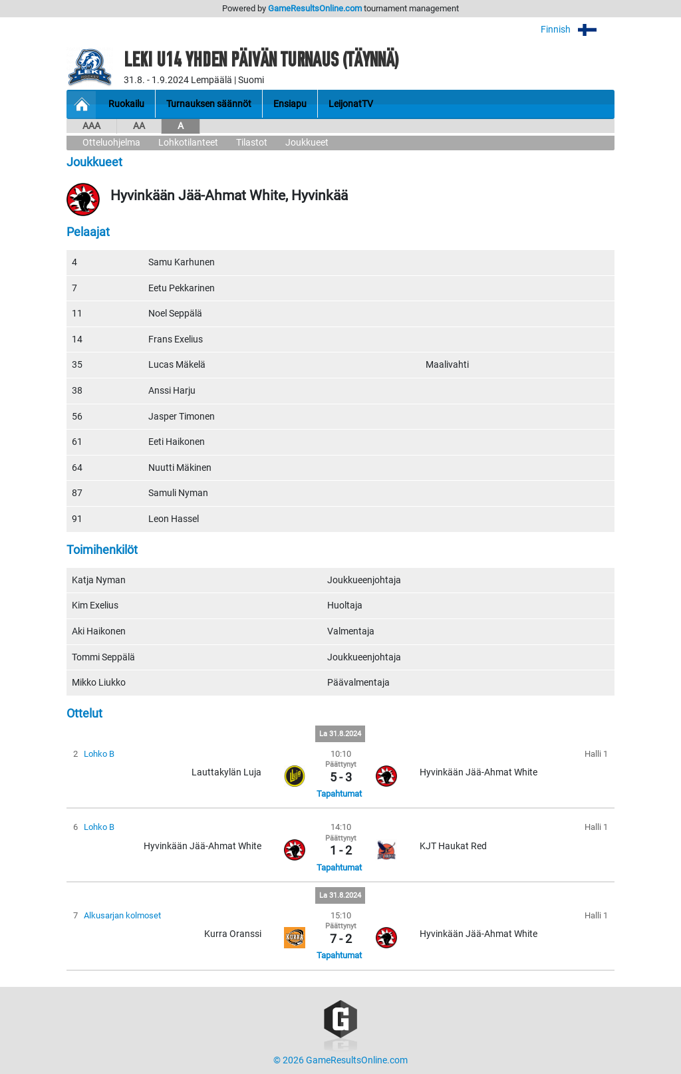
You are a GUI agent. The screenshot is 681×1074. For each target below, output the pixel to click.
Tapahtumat (339, 794)
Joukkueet (307, 142)
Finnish (577, 29)
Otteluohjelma (111, 142)
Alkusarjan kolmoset (122, 915)
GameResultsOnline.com (315, 8)
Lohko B (99, 754)
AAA (91, 126)
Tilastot (251, 142)
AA (139, 126)
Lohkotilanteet (188, 142)
